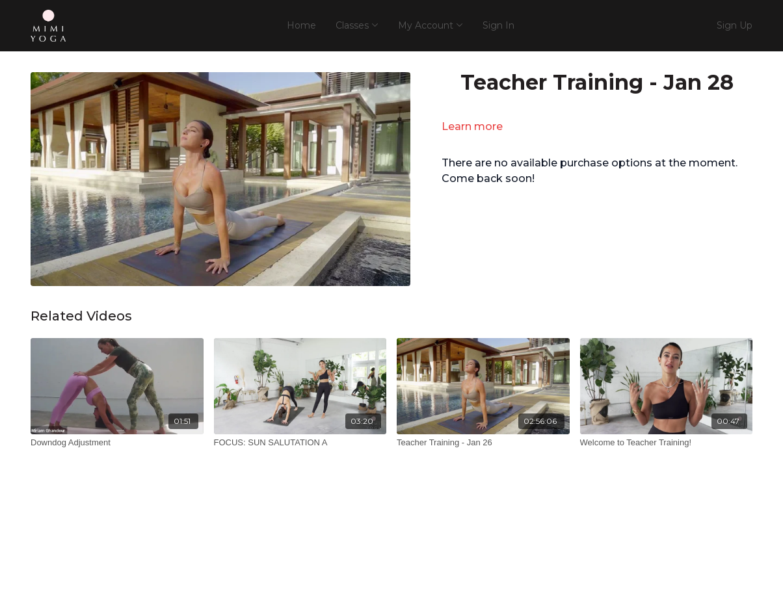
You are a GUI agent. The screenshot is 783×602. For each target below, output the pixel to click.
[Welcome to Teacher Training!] (666, 442)
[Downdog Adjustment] (117, 442)
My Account (430, 25)
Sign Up (734, 25)
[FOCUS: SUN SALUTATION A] (300, 442)
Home (301, 25)
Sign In (498, 25)
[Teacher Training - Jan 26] (483, 442)
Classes (357, 25)
